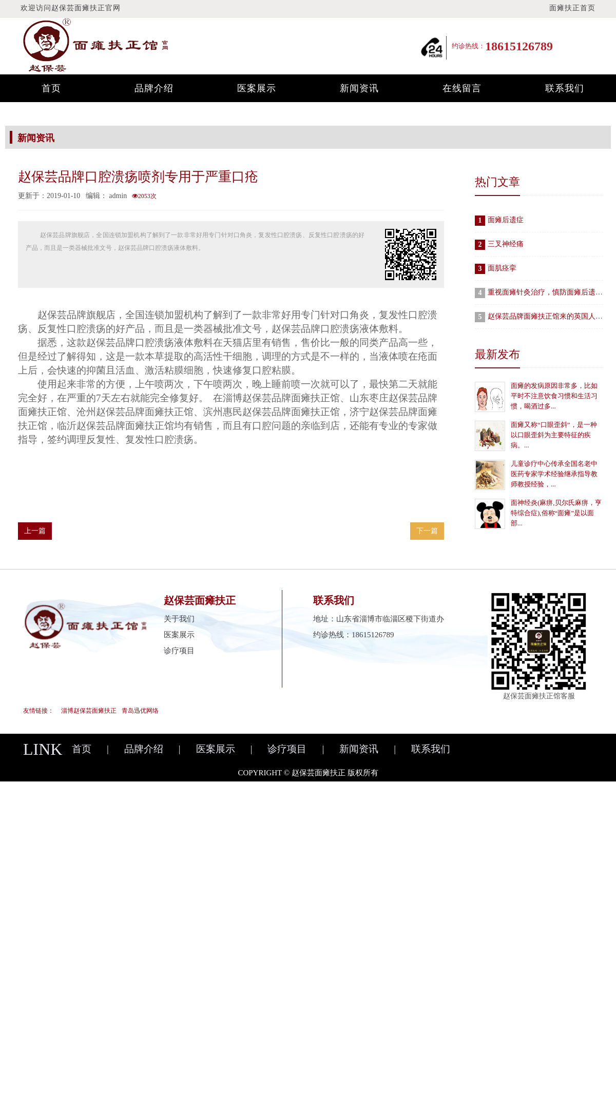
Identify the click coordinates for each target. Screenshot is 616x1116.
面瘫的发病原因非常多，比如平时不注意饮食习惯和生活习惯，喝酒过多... (554, 396)
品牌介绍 (154, 88)
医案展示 (256, 88)
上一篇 (35, 531)
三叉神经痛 (506, 244)
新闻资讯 (359, 88)
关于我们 (179, 619)
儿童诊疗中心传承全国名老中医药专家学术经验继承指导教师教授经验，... (554, 474)
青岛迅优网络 (140, 710)
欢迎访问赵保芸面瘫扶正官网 (71, 8)
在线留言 (462, 88)
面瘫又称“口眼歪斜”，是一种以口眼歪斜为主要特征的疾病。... (554, 435)
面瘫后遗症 (506, 220)
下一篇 (427, 531)
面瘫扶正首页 (572, 8)
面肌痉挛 (502, 268)
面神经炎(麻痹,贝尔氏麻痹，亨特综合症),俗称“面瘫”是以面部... (556, 513)
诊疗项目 (179, 651)
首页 (51, 88)
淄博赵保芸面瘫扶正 (89, 710)
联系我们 (564, 88)
